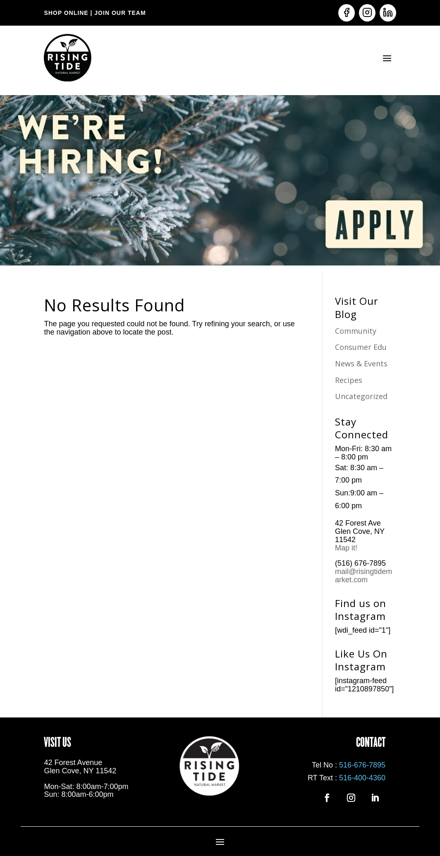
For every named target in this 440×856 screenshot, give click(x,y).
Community (355, 331)
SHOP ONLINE (66, 13)
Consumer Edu (361, 347)
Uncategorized (361, 396)
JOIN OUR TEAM (119, 13)
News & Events (361, 363)
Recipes (348, 380)
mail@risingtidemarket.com (363, 575)
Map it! (347, 548)
